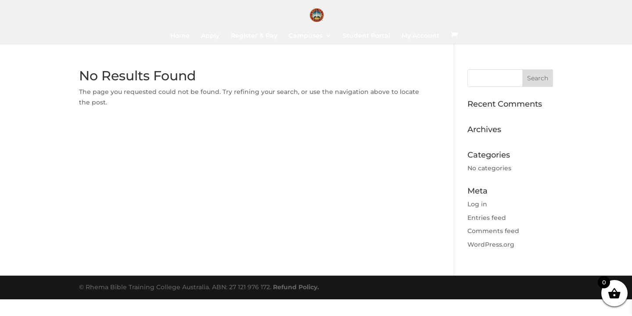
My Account (420, 36)
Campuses (306, 36)
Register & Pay (254, 36)
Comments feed (493, 231)
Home (180, 36)
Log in (477, 204)
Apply (210, 36)
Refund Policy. (296, 287)
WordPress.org (490, 244)
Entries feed (486, 218)
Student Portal (366, 36)
